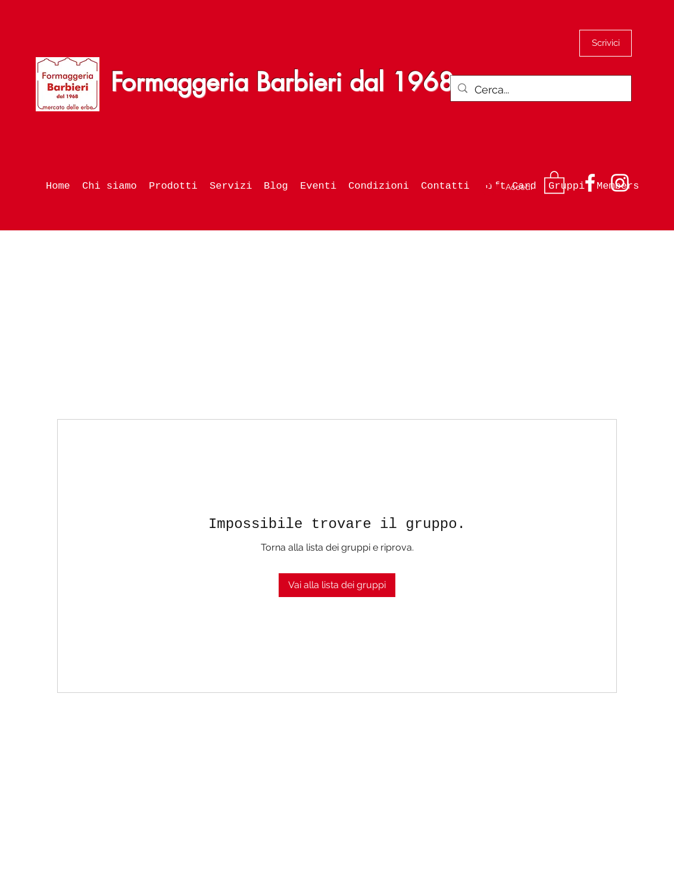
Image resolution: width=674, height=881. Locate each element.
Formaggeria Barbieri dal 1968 (282, 82)
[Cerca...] (540, 90)
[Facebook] (590, 183)
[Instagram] (620, 183)
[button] (554, 181)
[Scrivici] (605, 43)
